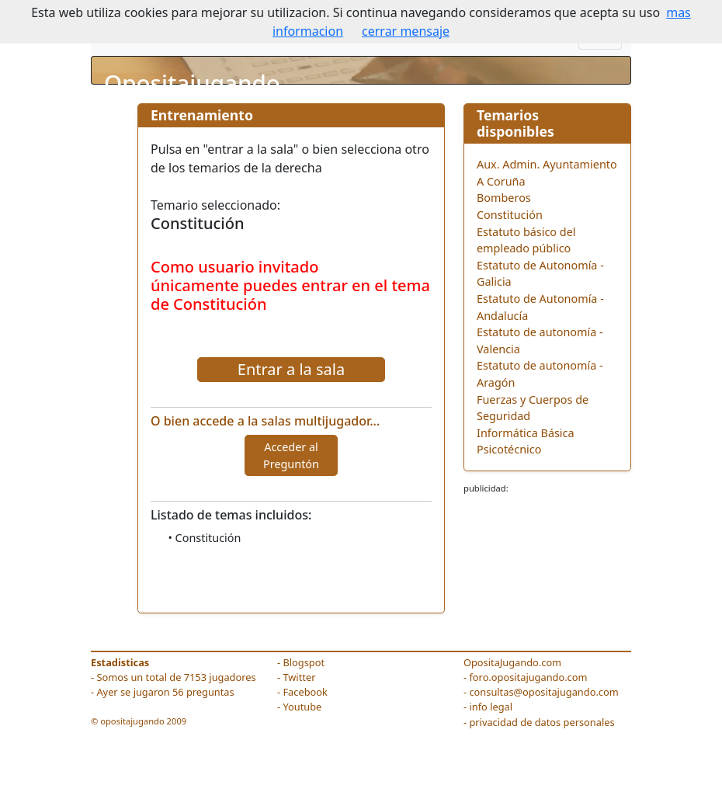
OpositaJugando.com (512, 662)
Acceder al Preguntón (291, 455)
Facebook (305, 692)
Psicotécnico (509, 449)
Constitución (510, 214)
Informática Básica (525, 433)
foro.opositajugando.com (528, 677)
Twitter (299, 677)
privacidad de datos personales (541, 722)
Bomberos (504, 197)
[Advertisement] (547, 542)
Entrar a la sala (291, 369)
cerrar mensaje (406, 31)
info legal (490, 707)
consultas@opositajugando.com (543, 692)
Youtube (302, 707)
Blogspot (304, 662)
